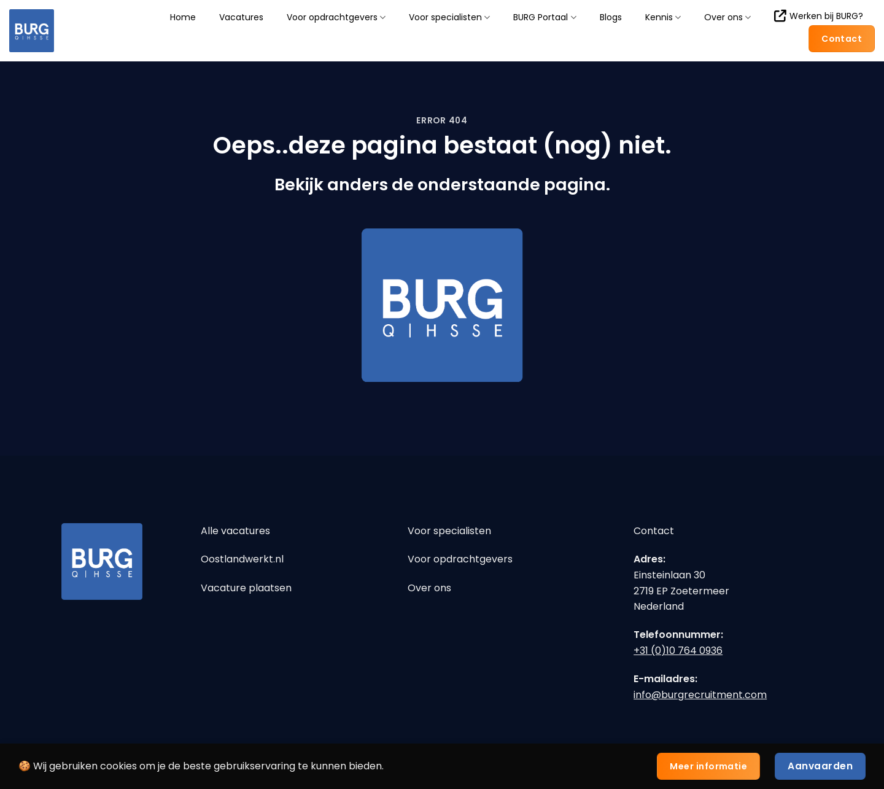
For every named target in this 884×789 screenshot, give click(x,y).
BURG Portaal (544, 17)
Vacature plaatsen (246, 588)
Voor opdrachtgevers (336, 17)
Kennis (663, 17)
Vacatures (241, 17)
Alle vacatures (235, 531)
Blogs (611, 17)
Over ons (727, 17)
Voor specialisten (449, 17)
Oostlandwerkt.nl (242, 559)
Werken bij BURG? (818, 16)
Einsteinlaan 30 (669, 575)
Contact (654, 531)
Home (183, 17)
